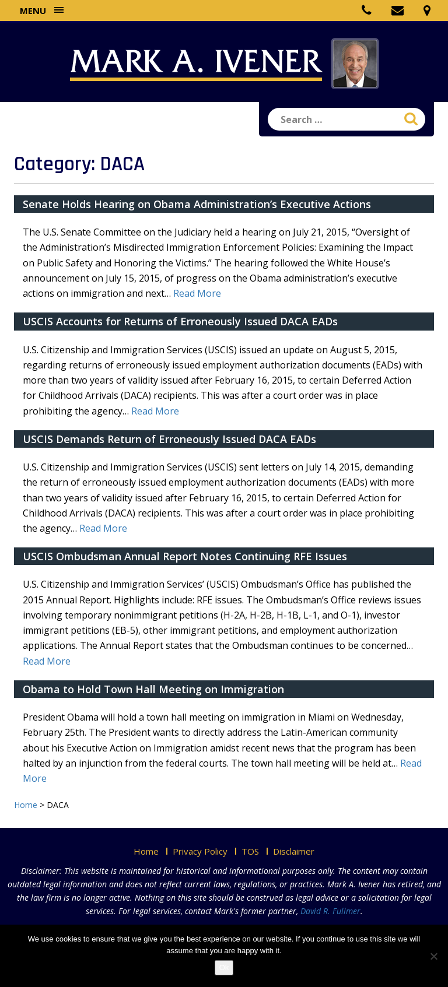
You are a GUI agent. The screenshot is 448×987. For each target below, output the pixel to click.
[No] (433, 956)
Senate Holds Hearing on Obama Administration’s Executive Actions (197, 204)
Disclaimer (293, 851)
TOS (250, 851)
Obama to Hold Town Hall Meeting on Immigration (153, 689)
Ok (224, 967)
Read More (197, 293)
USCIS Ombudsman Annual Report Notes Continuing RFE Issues (185, 556)
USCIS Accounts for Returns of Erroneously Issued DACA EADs (180, 321)
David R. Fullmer (330, 910)
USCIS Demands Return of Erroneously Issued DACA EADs (169, 439)
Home (146, 851)
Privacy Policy (200, 851)
